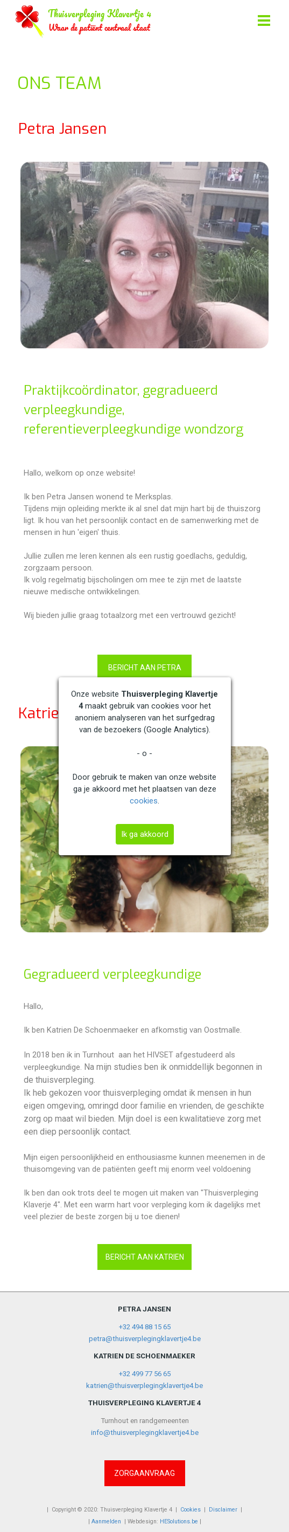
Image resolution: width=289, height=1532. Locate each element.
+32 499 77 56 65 (145, 1374)
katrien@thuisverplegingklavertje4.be (144, 1386)
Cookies (190, 1509)
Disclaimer (223, 1509)
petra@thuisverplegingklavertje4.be (145, 1339)
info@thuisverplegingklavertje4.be (145, 1432)
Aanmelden (106, 1521)
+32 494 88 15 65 (145, 1327)
